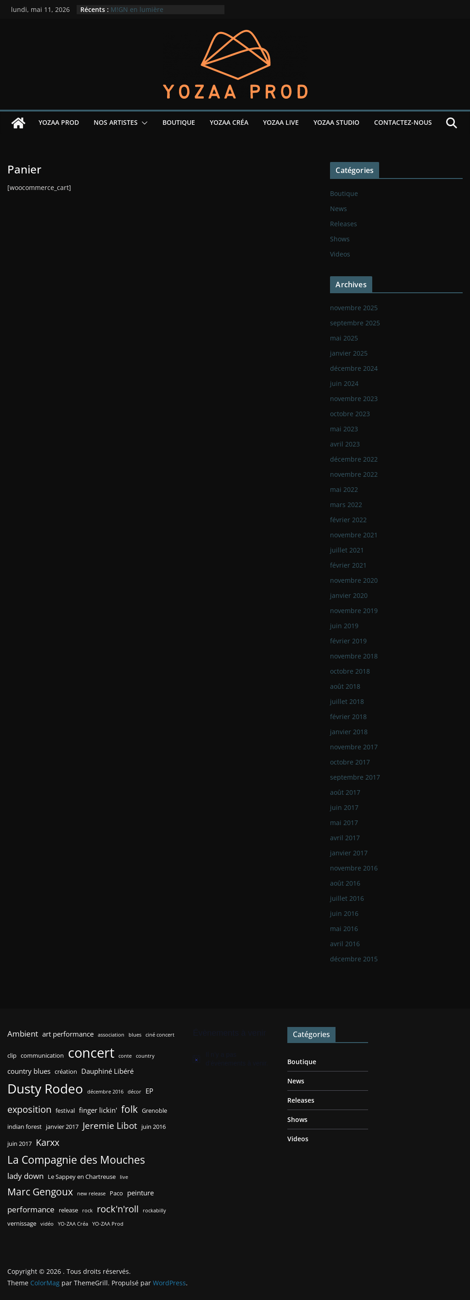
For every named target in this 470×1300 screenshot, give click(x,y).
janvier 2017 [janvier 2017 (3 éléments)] (62, 1126)
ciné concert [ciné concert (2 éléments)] (159, 1035)
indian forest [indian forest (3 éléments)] (24, 1126)
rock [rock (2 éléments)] (87, 1210)
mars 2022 (346, 504)
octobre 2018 (350, 671)
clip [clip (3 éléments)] (12, 1055)
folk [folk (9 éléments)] (129, 1109)
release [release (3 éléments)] (68, 1210)
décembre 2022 (354, 459)
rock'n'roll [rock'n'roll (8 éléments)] (118, 1208)
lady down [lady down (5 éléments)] (25, 1176)
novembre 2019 (354, 610)
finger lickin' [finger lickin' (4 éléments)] (98, 1110)
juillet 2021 (347, 550)
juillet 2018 (347, 701)
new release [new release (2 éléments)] (91, 1193)
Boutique (178, 122)
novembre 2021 (354, 534)
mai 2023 (344, 428)
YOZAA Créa (229, 122)
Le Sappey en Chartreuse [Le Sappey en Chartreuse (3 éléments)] (82, 1176)
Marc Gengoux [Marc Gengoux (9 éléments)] (40, 1191)
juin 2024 (344, 383)
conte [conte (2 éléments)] (125, 1056)
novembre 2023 (354, 398)
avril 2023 (345, 444)
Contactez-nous (403, 122)
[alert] (233, 1059)
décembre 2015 (354, 958)
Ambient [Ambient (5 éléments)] (22, 1033)
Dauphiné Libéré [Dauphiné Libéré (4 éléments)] (107, 1071)
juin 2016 (344, 913)
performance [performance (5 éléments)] (31, 1209)
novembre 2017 (354, 746)
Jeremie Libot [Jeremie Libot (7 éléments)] (110, 1125)
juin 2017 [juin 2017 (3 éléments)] (19, 1143)
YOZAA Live (281, 122)
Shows (340, 238)
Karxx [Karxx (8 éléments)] (47, 1142)
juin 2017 (344, 807)
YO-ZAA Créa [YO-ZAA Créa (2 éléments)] (73, 1224)
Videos (340, 254)
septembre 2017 (355, 777)
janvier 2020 (349, 595)
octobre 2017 (350, 762)
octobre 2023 (350, 413)
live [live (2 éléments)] (124, 1177)
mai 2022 (344, 489)
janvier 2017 (349, 852)
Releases (343, 223)
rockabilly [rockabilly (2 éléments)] (154, 1210)
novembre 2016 (354, 868)
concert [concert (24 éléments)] (91, 1052)
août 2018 (345, 686)
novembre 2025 (354, 307)
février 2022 (348, 519)
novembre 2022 (354, 474)
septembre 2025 (355, 322)
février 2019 (348, 640)
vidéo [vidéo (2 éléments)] (47, 1224)
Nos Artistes (116, 122)
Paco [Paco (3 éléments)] (116, 1193)
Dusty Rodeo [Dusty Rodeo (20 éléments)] (45, 1088)
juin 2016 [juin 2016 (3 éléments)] (153, 1126)
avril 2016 (345, 943)
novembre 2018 (354, 656)
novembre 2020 (354, 580)
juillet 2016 (347, 898)
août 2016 (345, 883)
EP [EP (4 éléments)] (149, 1090)
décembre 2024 (354, 368)
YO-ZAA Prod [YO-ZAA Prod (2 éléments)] (107, 1224)
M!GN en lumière (137, 9)
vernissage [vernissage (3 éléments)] (21, 1223)
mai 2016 (344, 928)
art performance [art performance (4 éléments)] (68, 1033)
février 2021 (348, 565)
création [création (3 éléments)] (66, 1071)
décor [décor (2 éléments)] (134, 1091)
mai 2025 (344, 338)
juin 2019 (344, 625)
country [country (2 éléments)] (145, 1056)
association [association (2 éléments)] (111, 1035)
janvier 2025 (349, 353)
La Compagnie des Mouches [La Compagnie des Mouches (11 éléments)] (76, 1160)
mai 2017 (344, 822)
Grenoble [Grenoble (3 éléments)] (154, 1110)
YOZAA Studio (336, 122)
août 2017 (345, 792)
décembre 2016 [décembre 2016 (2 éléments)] (105, 1091)
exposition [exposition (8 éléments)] (29, 1109)
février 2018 (348, 716)
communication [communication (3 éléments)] (42, 1055)
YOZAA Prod (59, 122)
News (338, 208)
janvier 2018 (349, 731)
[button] (143, 123)
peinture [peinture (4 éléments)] (140, 1192)
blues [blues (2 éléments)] (135, 1035)
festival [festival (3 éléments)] (65, 1110)
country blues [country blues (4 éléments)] (28, 1071)
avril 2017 (345, 837)
